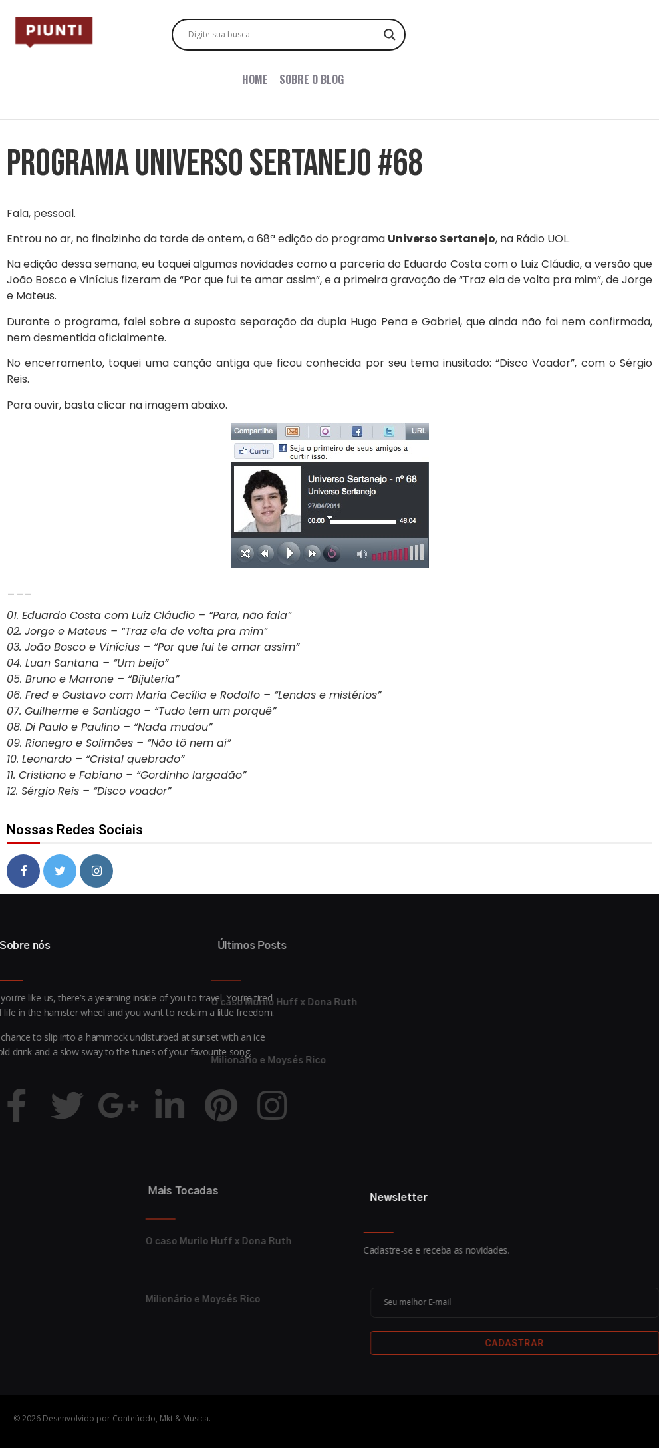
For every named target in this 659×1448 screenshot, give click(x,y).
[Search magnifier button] (389, 34)
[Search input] (282, 34)
